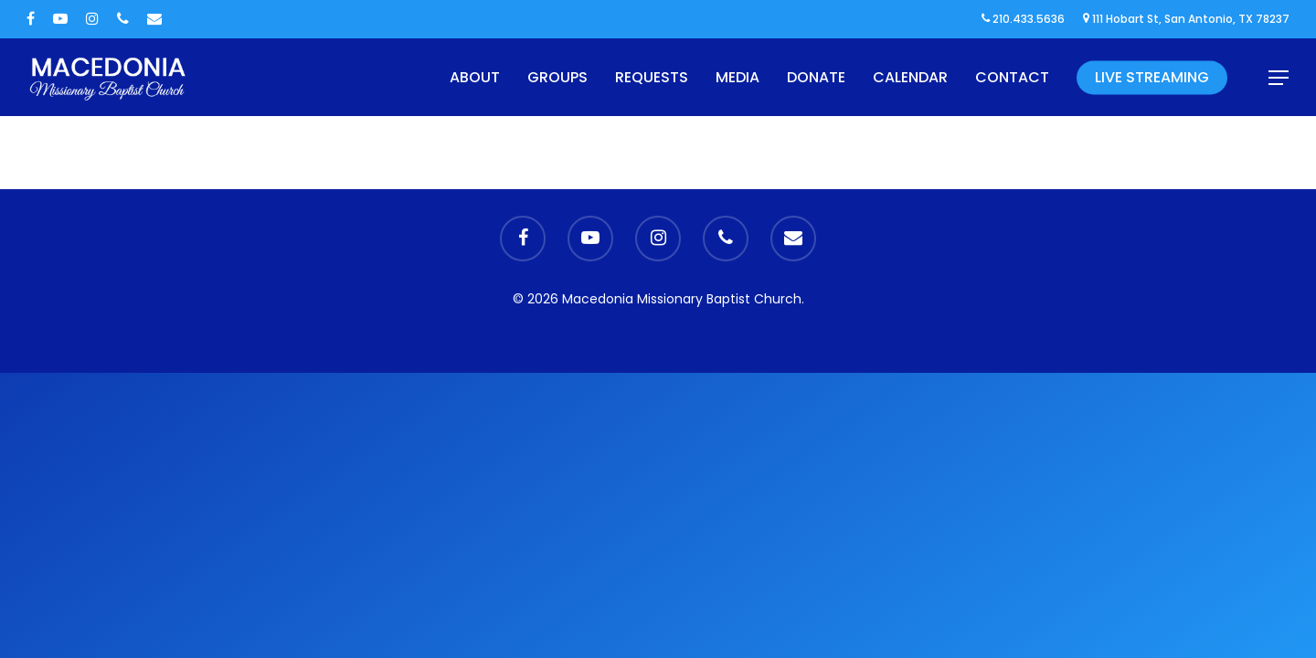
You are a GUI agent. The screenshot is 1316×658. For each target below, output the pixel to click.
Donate (816, 77)
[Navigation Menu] (1279, 78)
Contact (1012, 77)
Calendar (910, 77)
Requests (651, 77)
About (475, 77)
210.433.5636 (1023, 18)
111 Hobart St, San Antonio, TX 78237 (1186, 18)
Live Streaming (1152, 77)
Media (737, 77)
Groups (557, 77)
